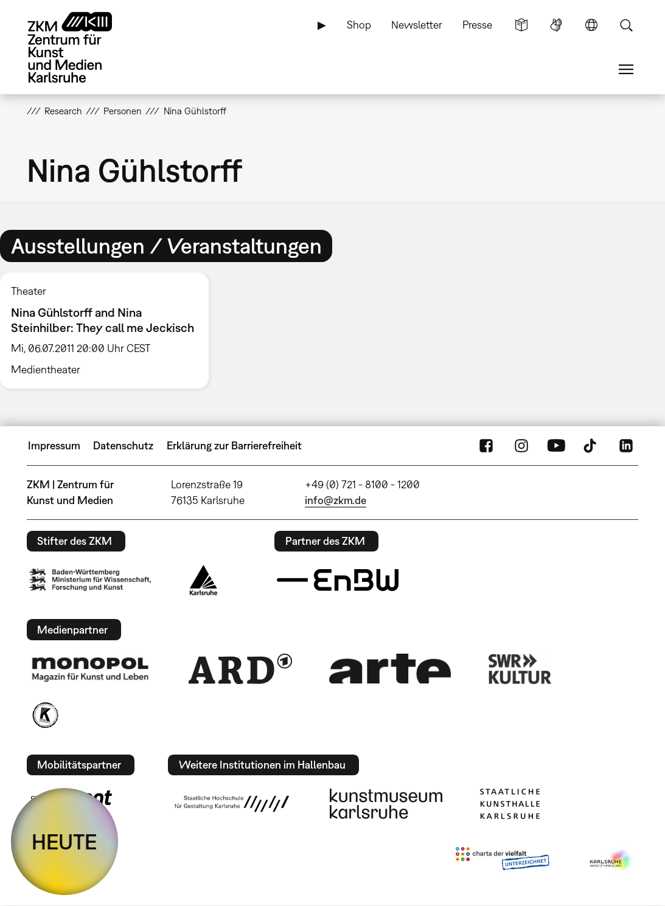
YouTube (556, 446)
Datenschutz (123, 445)
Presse (477, 24)
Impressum (54, 445)
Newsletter (416, 24)
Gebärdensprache (556, 25)
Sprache (591, 25)
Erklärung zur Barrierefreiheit (234, 445)
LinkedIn (626, 446)
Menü (626, 69)
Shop (359, 24)
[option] (110, 330)
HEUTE (64, 841)
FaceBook (486, 446)
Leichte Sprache (521, 25)
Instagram (521, 446)
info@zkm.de (335, 500)
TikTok (591, 446)
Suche (626, 25)
